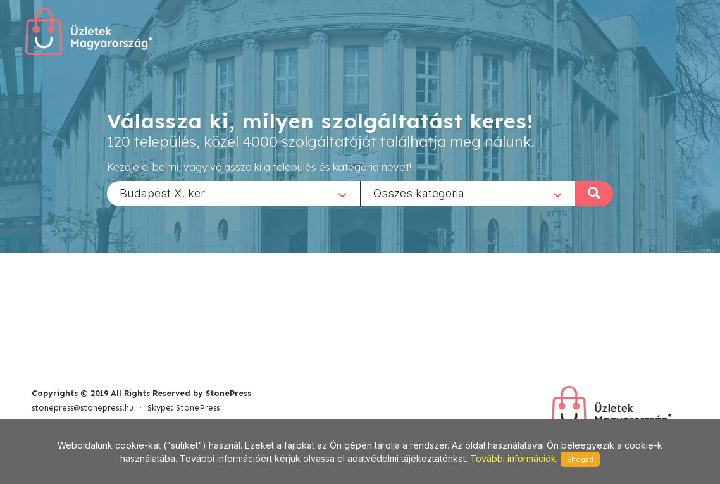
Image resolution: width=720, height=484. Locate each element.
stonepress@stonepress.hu (82, 408)
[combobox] (233, 193)
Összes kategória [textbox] (418, 192)
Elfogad (580, 459)
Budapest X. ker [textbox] (162, 192)
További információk (513, 458)
